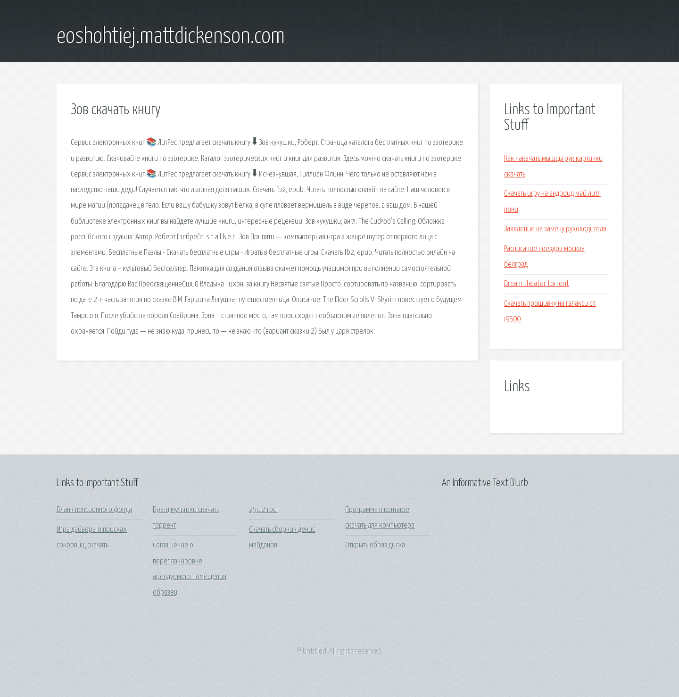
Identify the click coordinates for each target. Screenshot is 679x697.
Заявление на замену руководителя (555, 229)
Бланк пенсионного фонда (94, 510)
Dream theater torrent (536, 284)
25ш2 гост (263, 510)
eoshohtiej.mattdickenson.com (171, 37)
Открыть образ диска (375, 545)
